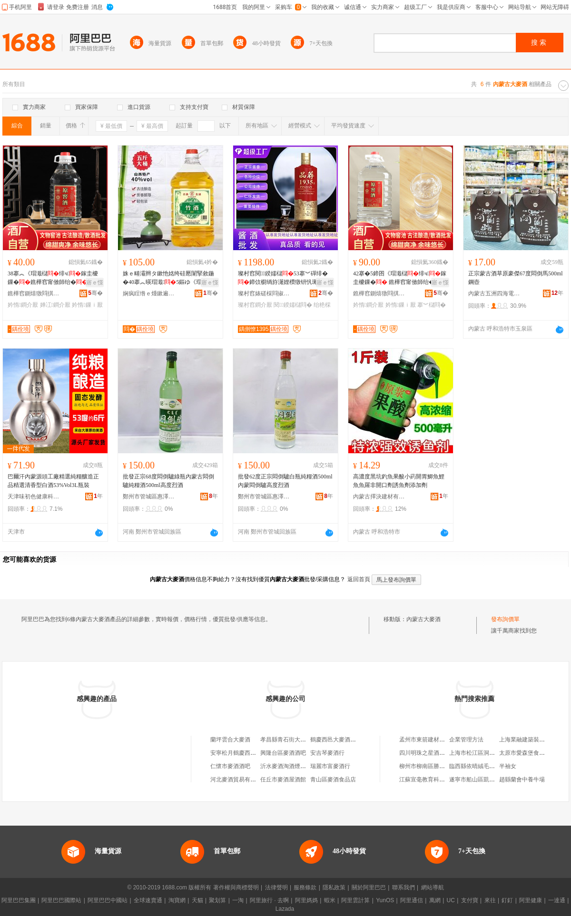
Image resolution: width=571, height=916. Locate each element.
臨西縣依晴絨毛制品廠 (477, 766)
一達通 (556, 900)
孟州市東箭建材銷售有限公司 (436, 739)
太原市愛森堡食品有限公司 (533, 753)
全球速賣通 (148, 900)
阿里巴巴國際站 (61, 900)
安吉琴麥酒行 (327, 753)
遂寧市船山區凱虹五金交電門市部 (492, 779)
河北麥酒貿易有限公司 (238, 779)
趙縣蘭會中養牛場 (522, 779)
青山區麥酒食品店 (333, 779)
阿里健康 (530, 900)
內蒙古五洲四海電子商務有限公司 (494, 293)
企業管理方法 (466, 739)
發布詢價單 (505, 619)
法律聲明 (276, 887)
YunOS (385, 900)
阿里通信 (411, 900)
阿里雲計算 (355, 900)
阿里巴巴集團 (18, 900)
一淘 (238, 900)
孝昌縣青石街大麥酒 (286, 739)
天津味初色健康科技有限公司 (34, 496)
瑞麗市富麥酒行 (330, 766)
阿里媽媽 (306, 900)
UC (451, 900)
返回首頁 (358, 579)
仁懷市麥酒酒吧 (230, 766)
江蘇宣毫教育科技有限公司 (433, 779)
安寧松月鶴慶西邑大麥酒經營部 (250, 753)
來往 (490, 900)
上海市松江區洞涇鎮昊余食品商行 (492, 753)
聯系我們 (403, 887)
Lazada (285, 909)
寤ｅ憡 (94, 282)
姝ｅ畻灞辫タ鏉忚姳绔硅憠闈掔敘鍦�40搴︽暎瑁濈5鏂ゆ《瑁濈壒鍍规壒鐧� (168, 278)
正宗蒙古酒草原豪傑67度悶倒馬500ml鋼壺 (515, 277)
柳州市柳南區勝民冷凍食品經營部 (442, 766)
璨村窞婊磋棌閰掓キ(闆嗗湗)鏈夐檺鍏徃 (264, 293)
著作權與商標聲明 (236, 887)
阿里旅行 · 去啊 (269, 900)
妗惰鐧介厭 (23, 305)
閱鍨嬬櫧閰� (293, 305)
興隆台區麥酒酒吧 (283, 753)
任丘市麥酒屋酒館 (283, 779)
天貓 (197, 900)
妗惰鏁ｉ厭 (87, 305)
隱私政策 (334, 887)
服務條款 (305, 887)
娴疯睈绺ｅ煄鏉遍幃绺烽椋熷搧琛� (149, 293)
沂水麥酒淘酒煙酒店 (286, 766)
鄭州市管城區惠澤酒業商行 (149, 496)
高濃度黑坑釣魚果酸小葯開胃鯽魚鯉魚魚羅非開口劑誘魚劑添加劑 (398, 480)
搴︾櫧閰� (431, 305)
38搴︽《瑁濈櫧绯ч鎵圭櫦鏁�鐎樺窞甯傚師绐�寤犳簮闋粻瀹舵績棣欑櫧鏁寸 (53, 278)
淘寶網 (177, 900)
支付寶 (469, 900)
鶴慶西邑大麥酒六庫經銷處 (344, 739)
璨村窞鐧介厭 (255, 305)
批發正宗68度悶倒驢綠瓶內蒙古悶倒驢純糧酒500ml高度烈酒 (168, 480)
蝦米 (329, 900)
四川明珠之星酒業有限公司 (433, 753)
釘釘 (507, 900)
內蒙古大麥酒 (423, 619)
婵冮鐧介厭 (55, 305)
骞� (95, 293)
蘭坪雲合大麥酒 (230, 739)
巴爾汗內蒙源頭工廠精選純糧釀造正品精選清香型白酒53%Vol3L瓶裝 (53, 480)
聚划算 (217, 900)
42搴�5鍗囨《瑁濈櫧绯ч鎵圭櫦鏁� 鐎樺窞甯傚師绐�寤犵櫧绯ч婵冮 (399, 278)
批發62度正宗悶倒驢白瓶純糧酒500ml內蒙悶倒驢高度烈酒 (285, 480)
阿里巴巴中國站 (108, 900)
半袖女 (507, 766)
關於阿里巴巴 (369, 887)
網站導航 (432, 887)
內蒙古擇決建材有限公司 (379, 496)
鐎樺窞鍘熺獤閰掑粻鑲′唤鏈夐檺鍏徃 (34, 293)
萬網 (435, 900)
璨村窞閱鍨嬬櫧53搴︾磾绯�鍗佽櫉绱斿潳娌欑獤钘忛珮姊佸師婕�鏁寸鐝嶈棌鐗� (283, 278)
